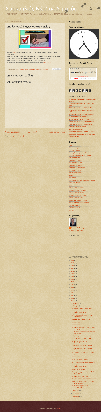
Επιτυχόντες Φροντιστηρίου (77, 167)
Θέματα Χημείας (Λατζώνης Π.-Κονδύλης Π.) (81, 119)
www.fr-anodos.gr (47, 62)
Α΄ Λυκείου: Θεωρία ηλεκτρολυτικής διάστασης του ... (82, 315)
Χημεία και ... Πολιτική (78, 369)
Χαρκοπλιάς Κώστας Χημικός (40, 8)
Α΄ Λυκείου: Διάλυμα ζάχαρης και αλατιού (83, 362)
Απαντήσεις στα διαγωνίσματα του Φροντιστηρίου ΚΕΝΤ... (82, 311)
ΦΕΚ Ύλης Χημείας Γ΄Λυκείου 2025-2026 (81, 107)
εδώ (14, 52)
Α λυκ (70, 145)
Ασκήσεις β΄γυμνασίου (75, 148)
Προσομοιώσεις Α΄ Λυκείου (76, 187)
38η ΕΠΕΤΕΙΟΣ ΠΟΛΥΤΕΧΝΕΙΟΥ (81, 338)
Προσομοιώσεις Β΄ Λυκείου (76, 192)
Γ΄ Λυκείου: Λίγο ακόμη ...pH (80, 376)
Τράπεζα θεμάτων (74, 136)
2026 (72, 260)
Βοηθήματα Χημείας (74, 157)
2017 (72, 284)
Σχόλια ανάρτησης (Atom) (20, 136)
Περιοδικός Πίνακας (74, 182)
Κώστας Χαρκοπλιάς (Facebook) (78, 116)
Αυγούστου (76, 396)
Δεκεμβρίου (76, 303)
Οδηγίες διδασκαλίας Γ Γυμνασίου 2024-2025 (82, 134)
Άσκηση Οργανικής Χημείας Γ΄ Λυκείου (80, 155)
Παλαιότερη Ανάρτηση (56, 132)
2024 (72, 265)
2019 (72, 279)
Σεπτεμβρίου (76, 393)
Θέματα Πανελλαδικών (75, 172)
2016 (72, 287)
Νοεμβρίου (76, 306)
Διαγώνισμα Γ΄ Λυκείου (75, 162)
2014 (72, 293)
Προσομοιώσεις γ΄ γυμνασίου (77, 195)
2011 (72, 301)
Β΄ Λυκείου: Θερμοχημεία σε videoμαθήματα (80, 386)
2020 (72, 276)
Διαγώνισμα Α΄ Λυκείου (75, 160)
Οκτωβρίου (76, 390)
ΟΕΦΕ (71, 175)
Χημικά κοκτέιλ (76, 325)
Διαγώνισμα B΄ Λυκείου (75, 165)
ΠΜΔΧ (71, 185)
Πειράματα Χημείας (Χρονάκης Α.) (78, 126)
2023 (72, 268)
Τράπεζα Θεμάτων (74, 207)
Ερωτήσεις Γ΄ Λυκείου (75, 170)
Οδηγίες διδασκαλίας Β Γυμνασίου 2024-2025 (82, 131)
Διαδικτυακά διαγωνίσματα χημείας (82, 345)
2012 (72, 298)
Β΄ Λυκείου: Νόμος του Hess (80, 359)
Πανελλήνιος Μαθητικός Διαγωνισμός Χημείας (82, 180)
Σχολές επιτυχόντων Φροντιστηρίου (79, 202)
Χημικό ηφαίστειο (77, 322)
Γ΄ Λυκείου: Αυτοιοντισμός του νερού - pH (83, 379)
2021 (72, 273)
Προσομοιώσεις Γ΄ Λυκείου (76, 197)
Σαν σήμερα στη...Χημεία (76, 129)
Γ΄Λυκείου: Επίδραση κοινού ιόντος (82, 308)
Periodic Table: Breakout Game (81, 319)
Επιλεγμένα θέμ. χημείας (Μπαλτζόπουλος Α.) (82, 121)
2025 (72, 263)
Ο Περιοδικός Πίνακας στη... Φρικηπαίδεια (80, 342)
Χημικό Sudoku (76, 357)
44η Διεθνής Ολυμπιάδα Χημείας (81, 336)
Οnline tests (72, 177)
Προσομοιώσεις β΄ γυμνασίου (77, 190)
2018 (72, 282)
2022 (72, 271)
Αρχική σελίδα (33, 132)
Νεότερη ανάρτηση (12, 132)
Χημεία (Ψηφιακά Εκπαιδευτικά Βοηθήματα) (81, 114)
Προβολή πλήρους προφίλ (76, 230)
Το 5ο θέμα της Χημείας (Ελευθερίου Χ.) (80, 124)
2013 (72, 295)
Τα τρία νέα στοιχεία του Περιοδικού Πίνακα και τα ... (82, 349)
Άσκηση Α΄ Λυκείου (74, 150)
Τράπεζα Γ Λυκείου (74, 205)
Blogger (59, 408)
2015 (72, 290)
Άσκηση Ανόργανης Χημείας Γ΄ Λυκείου (80, 153)
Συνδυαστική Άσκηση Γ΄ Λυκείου (78, 200)
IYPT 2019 (72, 210)
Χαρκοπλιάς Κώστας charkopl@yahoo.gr (83, 228)
